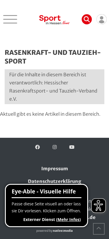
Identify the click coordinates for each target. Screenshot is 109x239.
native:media (63, 231)
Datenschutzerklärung (54, 181)
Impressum (54, 168)
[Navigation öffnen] (10, 19)
